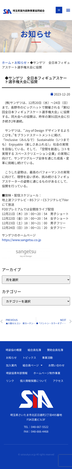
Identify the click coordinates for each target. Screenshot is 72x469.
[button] (68, 10)
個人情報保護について (33, 381)
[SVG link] (24, 11)
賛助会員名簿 (55, 350)
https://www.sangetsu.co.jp (21, 239)
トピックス (29, 357)
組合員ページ (32, 365)
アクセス (58, 381)
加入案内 (11, 365)
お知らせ (11, 357)
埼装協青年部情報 (16, 373)
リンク (10, 381)
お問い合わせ (56, 365)
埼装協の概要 (14, 350)
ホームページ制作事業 (46, 373)
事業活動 (47, 357)
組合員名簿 (34, 350)
